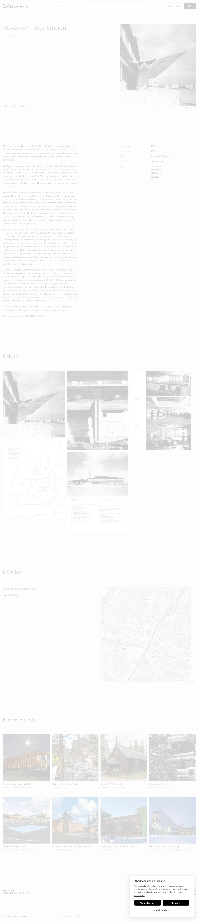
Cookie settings (161, 910)
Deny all (176, 903)
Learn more (139, 895)
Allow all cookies (147, 903)
